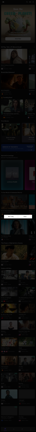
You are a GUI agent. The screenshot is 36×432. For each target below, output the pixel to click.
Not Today (11, 216)
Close (25, 216)
